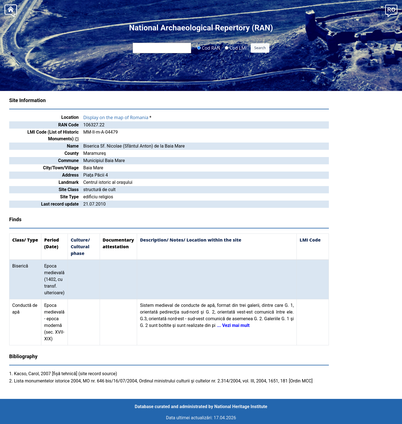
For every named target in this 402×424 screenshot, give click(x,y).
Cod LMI (236, 48)
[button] (391, 10)
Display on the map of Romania (115, 117)
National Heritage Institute (240, 406)
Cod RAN (208, 48)
